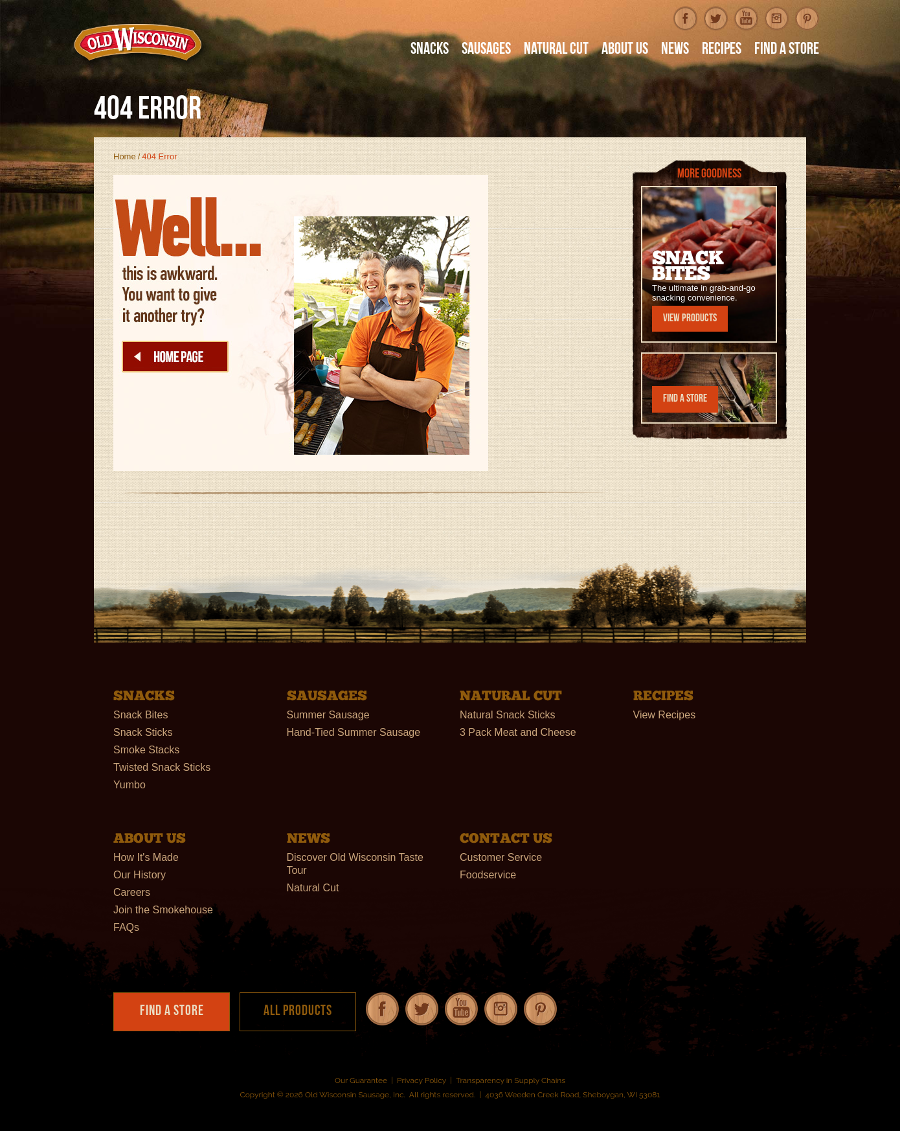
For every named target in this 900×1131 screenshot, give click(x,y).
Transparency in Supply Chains (510, 1080)
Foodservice (488, 874)
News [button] (675, 50)
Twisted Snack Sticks (161, 766)
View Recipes (664, 714)
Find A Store (786, 50)
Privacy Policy (421, 1080)
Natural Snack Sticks (508, 714)
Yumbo (129, 784)
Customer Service (501, 856)
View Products (690, 318)
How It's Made (146, 856)
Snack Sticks (143, 731)
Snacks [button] (430, 50)
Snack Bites (140, 714)
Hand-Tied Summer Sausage (354, 731)
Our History (139, 874)
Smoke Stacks (146, 749)
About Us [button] (625, 50)
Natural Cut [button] (556, 50)
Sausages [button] (486, 50)
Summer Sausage (328, 714)
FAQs (126, 926)
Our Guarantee (361, 1080)
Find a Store (685, 398)
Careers (131, 891)
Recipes (721, 50)
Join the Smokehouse (163, 909)
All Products (298, 1011)
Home (124, 156)
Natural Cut (313, 887)
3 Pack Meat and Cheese (518, 731)
